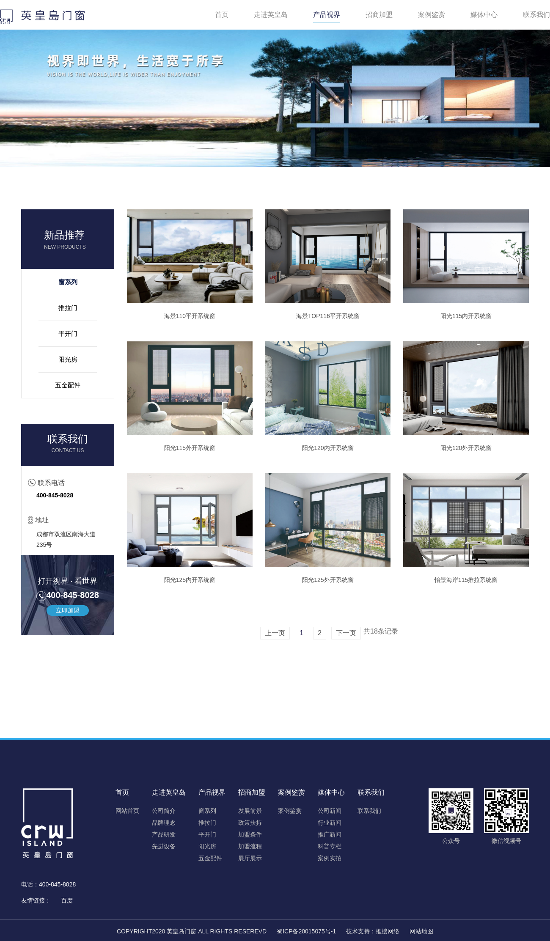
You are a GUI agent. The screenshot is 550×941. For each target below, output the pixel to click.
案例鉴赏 (431, 14)
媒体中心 (484, 14)
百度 (67, 900)
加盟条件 (250, 834)
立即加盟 (68, 610)
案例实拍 (329, 858)
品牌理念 (164, 822)
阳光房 (67, 359)
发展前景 (250, 810)
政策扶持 (250, 822)
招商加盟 (379, 14)
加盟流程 (250, 846)
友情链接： (36, 900)
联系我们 (536, 14)
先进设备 (164, 846)
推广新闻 (329, 834)
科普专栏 (329, 846)
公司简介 (164, 810)
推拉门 (67, 307)
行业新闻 (329, 822)
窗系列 (67, 281)
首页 (221, 14)
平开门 (67, 333)
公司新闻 (329, 810)
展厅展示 (250, 858)
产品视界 (326, 14)
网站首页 (127, 810)
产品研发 (164, 834)
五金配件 (67, 385)
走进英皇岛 (271, 14)
